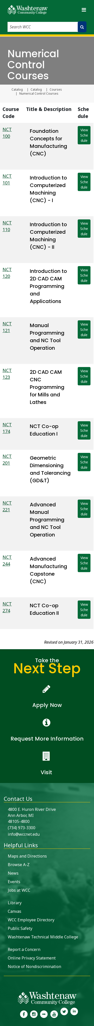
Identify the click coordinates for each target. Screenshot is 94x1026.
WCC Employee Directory (31, 920)
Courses (56, 90)
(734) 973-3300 (21, 827)
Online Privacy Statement (32, 958)
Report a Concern (24, 949)
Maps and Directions (27, 856)
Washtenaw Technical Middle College (43, 937)
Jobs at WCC (19, 890)
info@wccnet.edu (24, 834)
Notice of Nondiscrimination (34, 966)
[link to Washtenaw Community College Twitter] (64, 1013)
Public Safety (20, 928)
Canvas (14, 911)
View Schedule (84, 135)
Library (15, 903)
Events (14, 881)
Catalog (17, 90)
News (13, 873)
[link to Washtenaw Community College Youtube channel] (54, 1013)
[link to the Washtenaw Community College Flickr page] (43, 1013)
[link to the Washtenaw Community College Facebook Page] (23, 1013)
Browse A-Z (19, 864)
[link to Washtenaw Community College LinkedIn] (74, 1013)
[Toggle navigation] (83, 9)
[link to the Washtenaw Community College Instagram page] (33, 1013)
